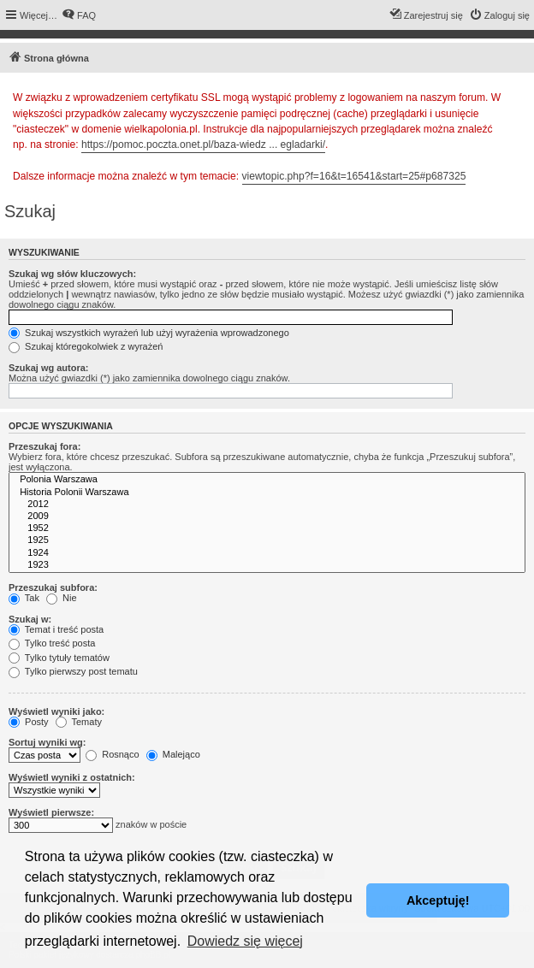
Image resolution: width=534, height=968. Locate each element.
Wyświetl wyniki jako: (56, 711)
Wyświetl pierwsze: (51, 812)
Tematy (79, 722)
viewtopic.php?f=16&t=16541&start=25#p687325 (354, 176)
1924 (267, 553)
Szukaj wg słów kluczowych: (72, 274)
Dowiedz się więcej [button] (245, 941)
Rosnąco (112, 754)
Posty (29, 722)
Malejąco (173, 754)
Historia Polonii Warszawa (267, 493)
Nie (61, 598)
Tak (24, 598)
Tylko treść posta (52, 643)
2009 (267, 516)
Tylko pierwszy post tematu (73, 671)
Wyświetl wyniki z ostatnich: (72, 777)
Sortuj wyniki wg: (47, 742)
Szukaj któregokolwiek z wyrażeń (86, 346)
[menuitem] (79, 15)
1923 (267, 565)
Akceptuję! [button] (438, 900)
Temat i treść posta (56, 629)
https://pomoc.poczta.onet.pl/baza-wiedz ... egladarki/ (203, 145)
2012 (267, 505)
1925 (267, 540)
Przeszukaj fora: (44, 446)
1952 (267, 528)
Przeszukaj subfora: (53, 587)
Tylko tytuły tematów (59, 657)
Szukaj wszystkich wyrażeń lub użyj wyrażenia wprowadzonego (149, 333)
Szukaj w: (30, 619)
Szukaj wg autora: (49, 368)
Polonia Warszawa (267, 480)
